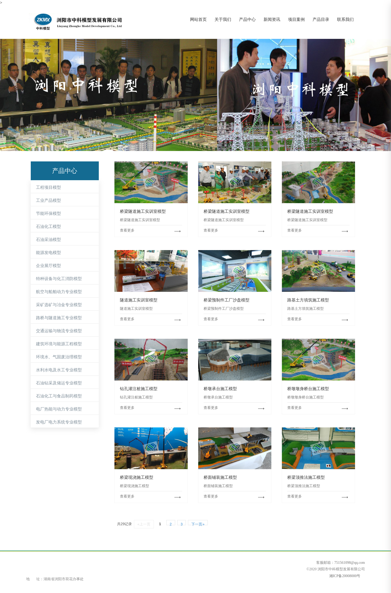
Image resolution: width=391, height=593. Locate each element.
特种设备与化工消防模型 (59, 278)
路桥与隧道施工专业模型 (59, 318)
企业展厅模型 (48, 265)
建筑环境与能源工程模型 (59, 344)
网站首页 (198, 19)
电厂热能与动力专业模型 (59, 409)
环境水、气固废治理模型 (59, 357)
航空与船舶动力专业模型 (59, 291)
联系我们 (345, 19)
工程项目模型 (48, 187)
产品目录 (321, 19)
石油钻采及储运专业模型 (59, 383)
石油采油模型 (48, 239)
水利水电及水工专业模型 (59, 370)
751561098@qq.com (349, 563)
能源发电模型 (48, 252)
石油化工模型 (48, 226)
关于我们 (223, 19)
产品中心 (247, 19)
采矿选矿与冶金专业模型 (59, 304)
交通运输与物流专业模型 (59, 331)
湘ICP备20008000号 (344, 576)
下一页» (197, 523)
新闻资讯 (272, 19)
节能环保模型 (48, 213)
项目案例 (296, 19)
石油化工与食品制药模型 (59, 396)
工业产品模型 (48, 200)
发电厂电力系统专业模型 (59, 422)
